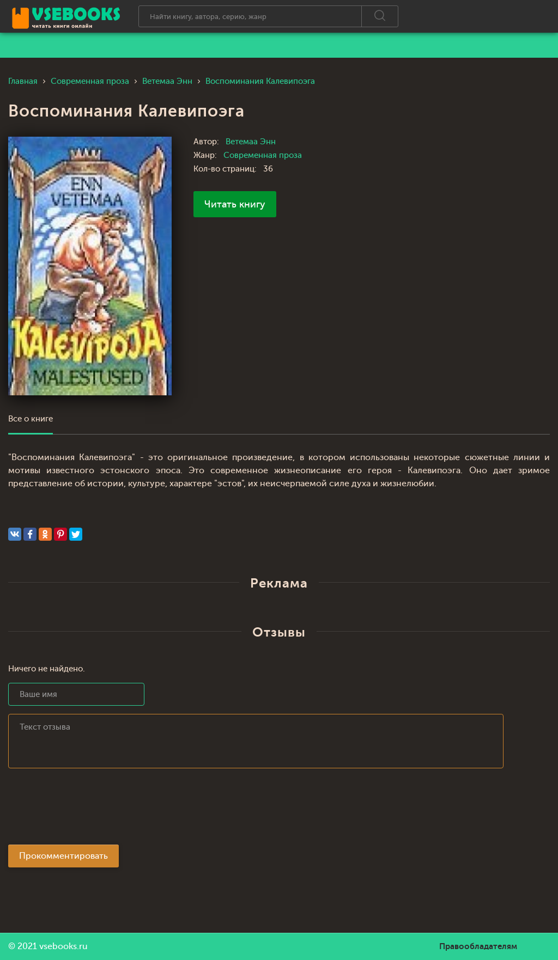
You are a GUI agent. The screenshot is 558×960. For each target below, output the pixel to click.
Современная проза (262, 155)
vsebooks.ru (63, 946)
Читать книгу (234, 204)
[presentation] (91, 809)
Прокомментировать (63, 856)
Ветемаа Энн (251, 141)
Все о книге (30, 419)
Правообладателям (478, 946)
